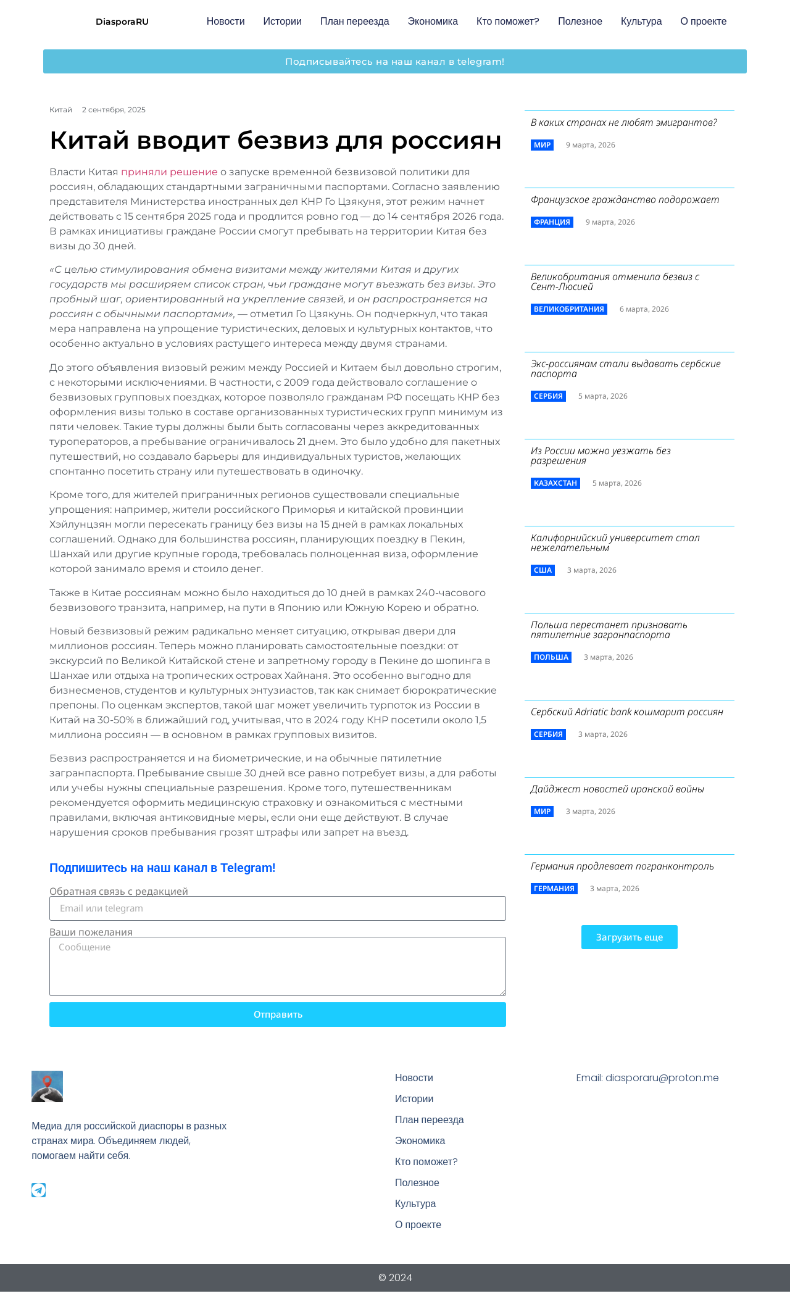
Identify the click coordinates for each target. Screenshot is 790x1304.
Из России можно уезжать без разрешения (601, 455)
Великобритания (569, 309)
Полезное (580, 21)
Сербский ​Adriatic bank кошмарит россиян (627, 711)
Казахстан (555, 483)
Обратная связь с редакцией (118, 891)
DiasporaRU (122, 21)
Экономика (433, 21)
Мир (542, 144)
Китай (60, 109)
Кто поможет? (507, 21)
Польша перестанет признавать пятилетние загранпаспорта (609, 629)
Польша (551, 657)
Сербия (548, 396)
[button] (629, 937)
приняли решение (169, 172)
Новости (226, 21)
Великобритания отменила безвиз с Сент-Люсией (615, 281)
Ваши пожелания (91, 932)
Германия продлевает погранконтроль (622, 866)
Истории (283, 21)
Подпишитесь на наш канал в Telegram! (162, 867)
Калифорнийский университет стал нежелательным (615, 542)
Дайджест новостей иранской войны (617, 788)
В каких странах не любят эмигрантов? (624, 122)
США (543, 570)
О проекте (704, 21)
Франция (552, 222)
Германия (554, 888)
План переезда (354, 21)
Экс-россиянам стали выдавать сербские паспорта (626, 368)
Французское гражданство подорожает (625, 199)
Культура (641, 21)
